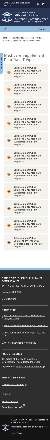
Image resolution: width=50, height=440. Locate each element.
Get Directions (9, 299)
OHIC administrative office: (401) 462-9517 (26, 325)
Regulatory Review (18, 38)
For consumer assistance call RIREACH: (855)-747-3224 (24, 317)
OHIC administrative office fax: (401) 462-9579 (25, 334)
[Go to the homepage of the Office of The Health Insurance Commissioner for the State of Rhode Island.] (7, 17)
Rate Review (35, 38)
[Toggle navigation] (40, 29)
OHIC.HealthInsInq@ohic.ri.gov (20, 343)
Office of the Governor (13, 384)
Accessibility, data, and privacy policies (28, 427)
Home (4, 38)
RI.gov (5, 394)
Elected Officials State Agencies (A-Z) (12, 404)
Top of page (17, 433)
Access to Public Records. (29, 367)
